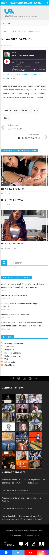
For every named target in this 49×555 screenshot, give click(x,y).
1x (18, 63)
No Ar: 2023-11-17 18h (12, 200)
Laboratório (9, 362)
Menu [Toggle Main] (6, 23)
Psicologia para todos (13, 343)
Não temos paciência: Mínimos (14, 295)
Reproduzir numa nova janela (31, 74)
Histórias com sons (12, 356)
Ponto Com (9, 350)
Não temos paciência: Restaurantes (16, 314)
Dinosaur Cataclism (12, 353)
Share (27, 66)
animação (14, 110)
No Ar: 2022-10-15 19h (12, 189)
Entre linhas (9, 346)
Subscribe (17, 66)
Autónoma (26, 110)
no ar (36, 110)
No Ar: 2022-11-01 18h (12, 243)
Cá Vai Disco (9, 365)
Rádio (6, 118)
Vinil (6, 359)
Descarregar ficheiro (11, 74)
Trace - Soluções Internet (30, 535)
